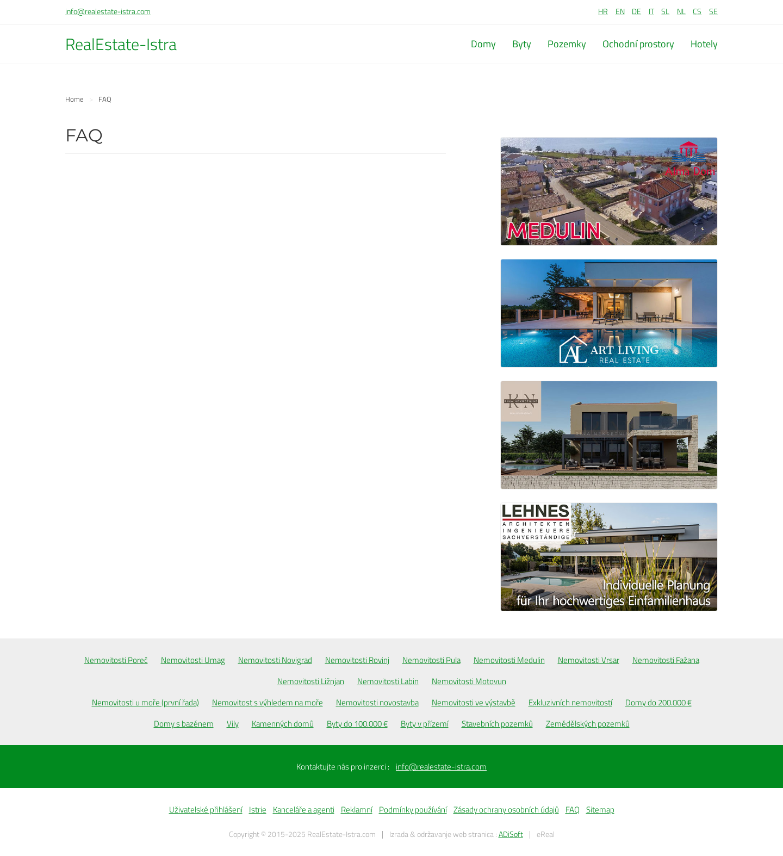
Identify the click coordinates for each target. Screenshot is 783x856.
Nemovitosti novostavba (377, 702)
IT (651, 11)
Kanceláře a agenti (303, 809)
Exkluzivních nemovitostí (570, 702)
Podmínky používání (413, 809)
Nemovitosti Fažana (665, 660)
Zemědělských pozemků (588, 723)
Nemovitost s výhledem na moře (267, 702)
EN (620, 11)
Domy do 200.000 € (658, 702)
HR (603, 11)
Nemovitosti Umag (193, 660)
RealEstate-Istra (121, 44)
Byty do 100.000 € (357, 723)
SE (713, 11)
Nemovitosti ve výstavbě (473, 702)
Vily (233, 723)
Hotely (704, 43)
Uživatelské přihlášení (206, 809)
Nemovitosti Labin (388, 681)
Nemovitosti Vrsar (588, 660)
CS (697, 11)
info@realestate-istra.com (108, 11)
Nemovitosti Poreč (116, 660)
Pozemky (567, 43)
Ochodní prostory (638, 43)
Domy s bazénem (184, 723)
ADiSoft (511, 834)
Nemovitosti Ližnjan (310, 681)
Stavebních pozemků (497, 723)
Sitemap (600, 809)
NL (681, 11)
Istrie (257, 809)
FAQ (573, 809)
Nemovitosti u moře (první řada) (145, 702)
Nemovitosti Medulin (509, 660)
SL (665, 11)
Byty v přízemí (425, 723)
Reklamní (356, 809)
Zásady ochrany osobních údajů (506, 809)
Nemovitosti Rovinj (357, 660)
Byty (521, 43)
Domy (483, 43)
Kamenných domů (283, 723)
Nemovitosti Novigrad (275, 660)
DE (636, 11)
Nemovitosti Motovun (469, 681)
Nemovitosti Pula (431, 660)
